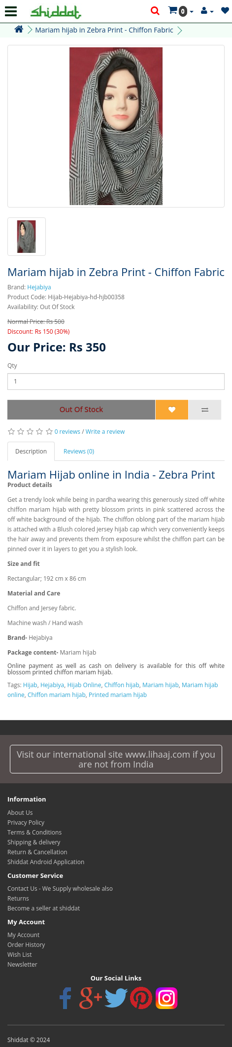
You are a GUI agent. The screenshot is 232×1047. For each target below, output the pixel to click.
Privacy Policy (25, 822)
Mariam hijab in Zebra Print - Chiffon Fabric (104, 30)
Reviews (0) (79, 451)
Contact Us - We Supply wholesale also (60, 888)
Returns (18, 898)
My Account (23, 935)
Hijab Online (84, 685)
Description (31, 451)
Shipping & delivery (33, 842)
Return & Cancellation (37, 852)
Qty (12, 365)
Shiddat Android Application (45, 862)
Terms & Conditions (34, 832)
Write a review (105, 431)
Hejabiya (39, 287)
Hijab (30, 685)
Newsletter (22, 964)
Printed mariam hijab (118, 695)
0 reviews (67, 431)
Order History (26, 945)
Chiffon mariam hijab (57, 695)
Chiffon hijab (121, 685)
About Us (20, 812)
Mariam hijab (160, 685)
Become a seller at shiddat (43, 908)
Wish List (19, 954)
